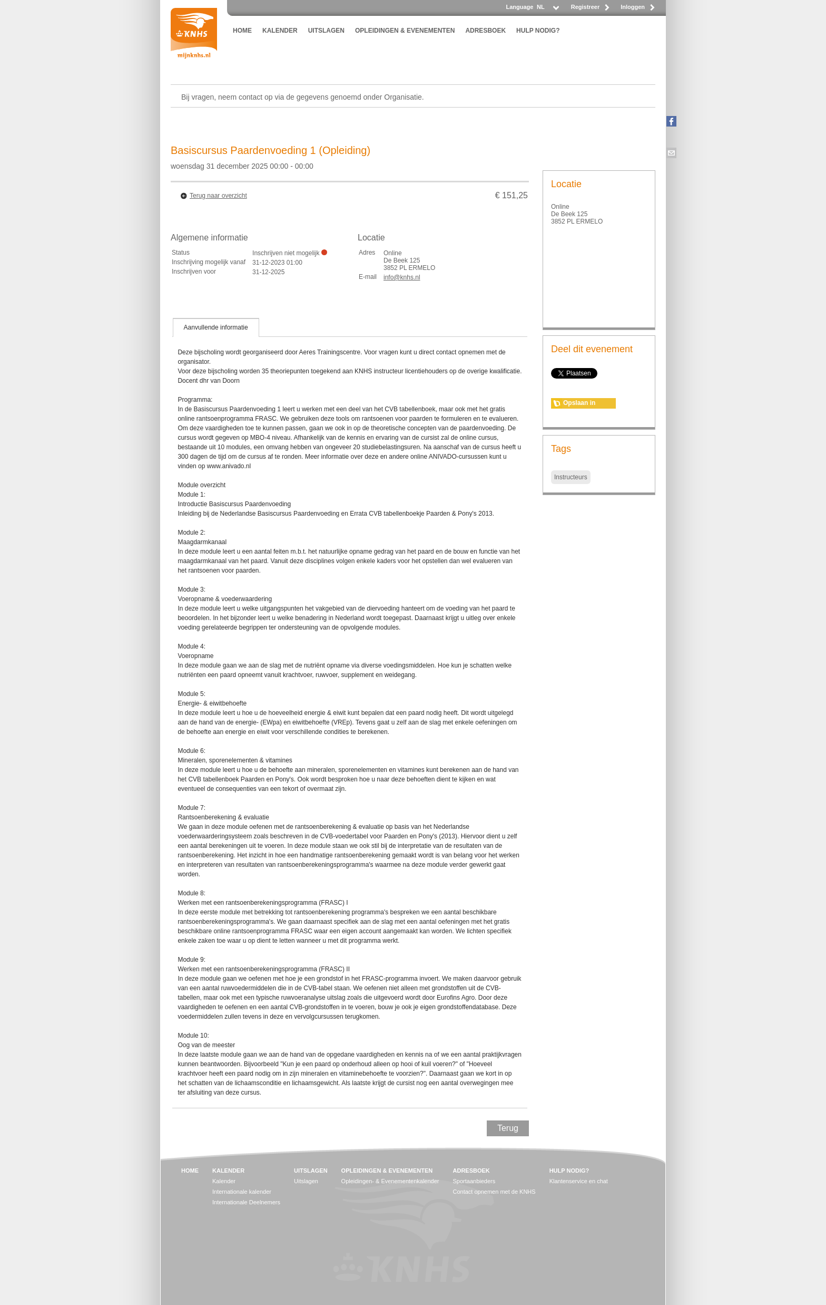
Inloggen (633, 7)
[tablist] (350, 713)
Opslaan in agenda (579, 404)
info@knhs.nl (402, 277)
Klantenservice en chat (578, 1181)
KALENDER (280, 30)
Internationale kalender (241, 1191)
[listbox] (547, 10)
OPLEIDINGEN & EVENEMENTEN (405, 30)
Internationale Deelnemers (246, 1202)
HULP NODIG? (537, 30)
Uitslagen (306, 1181)
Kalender (223, 1181)
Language (519, 7)
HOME (242, 30)
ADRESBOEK (485, 30)
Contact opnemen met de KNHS (494, 1191)
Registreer (585, 7)
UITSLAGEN (326, 30)
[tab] (216, 327)
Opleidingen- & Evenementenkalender (390, 1181)
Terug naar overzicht (218, 195)
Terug (507, 1128)
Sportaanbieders (474, 1181)
